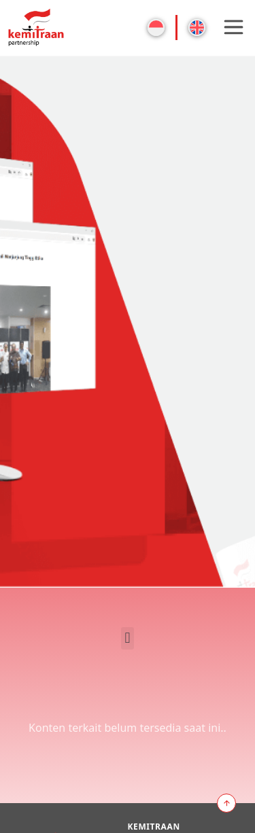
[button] (127, 638)
